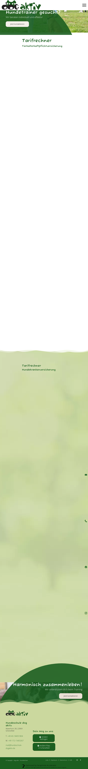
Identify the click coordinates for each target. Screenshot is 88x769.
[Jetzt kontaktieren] (70, 696)
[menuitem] (83, 5)
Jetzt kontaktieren (17, 24)
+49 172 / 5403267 (16, 740)
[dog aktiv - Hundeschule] (21, 5)
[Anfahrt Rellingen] (44, 738)
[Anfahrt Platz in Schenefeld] (44, 747)
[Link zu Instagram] (77, 760)
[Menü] (83, 5)
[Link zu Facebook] (80, 760)
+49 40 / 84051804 (15, 736)
